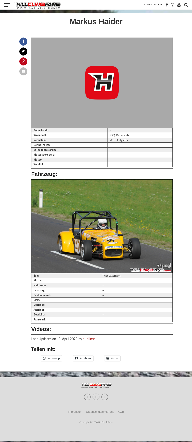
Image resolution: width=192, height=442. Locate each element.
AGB (121, 412)
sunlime (89, 339)
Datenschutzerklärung (100, 412)
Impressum (75, 412)
